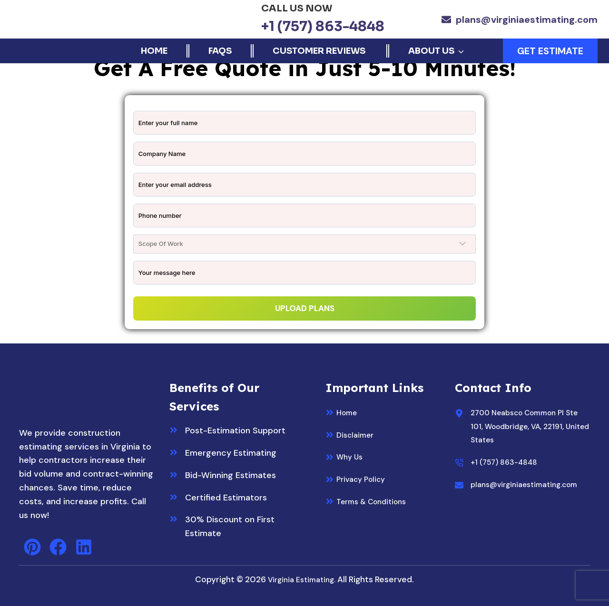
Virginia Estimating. (302, 579)
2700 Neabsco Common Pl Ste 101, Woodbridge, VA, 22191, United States (525, 425)
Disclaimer (357, 434)
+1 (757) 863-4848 (322, 26)
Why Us (351, 456)
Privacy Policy (364, 478)
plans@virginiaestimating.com (527, 19)
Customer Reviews (320, 51)
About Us (431, 51)
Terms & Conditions (376, 501)
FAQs (220, 51)
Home (154, 51)
